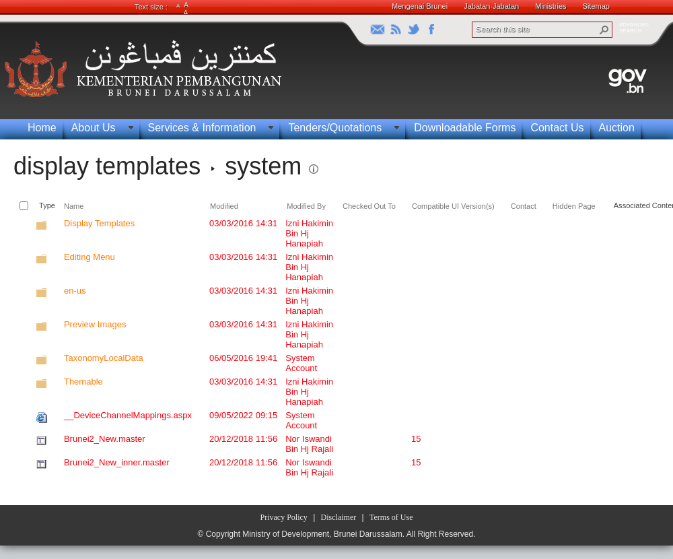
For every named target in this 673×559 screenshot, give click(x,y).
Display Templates (99, 223)
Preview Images (95, 324)
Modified (224, 206)
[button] (604, 29)
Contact (523, 206)
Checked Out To (369, 206)
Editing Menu (89, 257)
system (263, 166)
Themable (83, 381)
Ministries (550, 6)
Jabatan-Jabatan (491, 6)
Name (73, 206)
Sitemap (596, 6)
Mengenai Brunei (420, 6)
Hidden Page (574, 206)
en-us (75, 291)
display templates (107, 166)
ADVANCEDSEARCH (634, 28)
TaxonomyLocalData (103, 358)
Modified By (306, 206)
